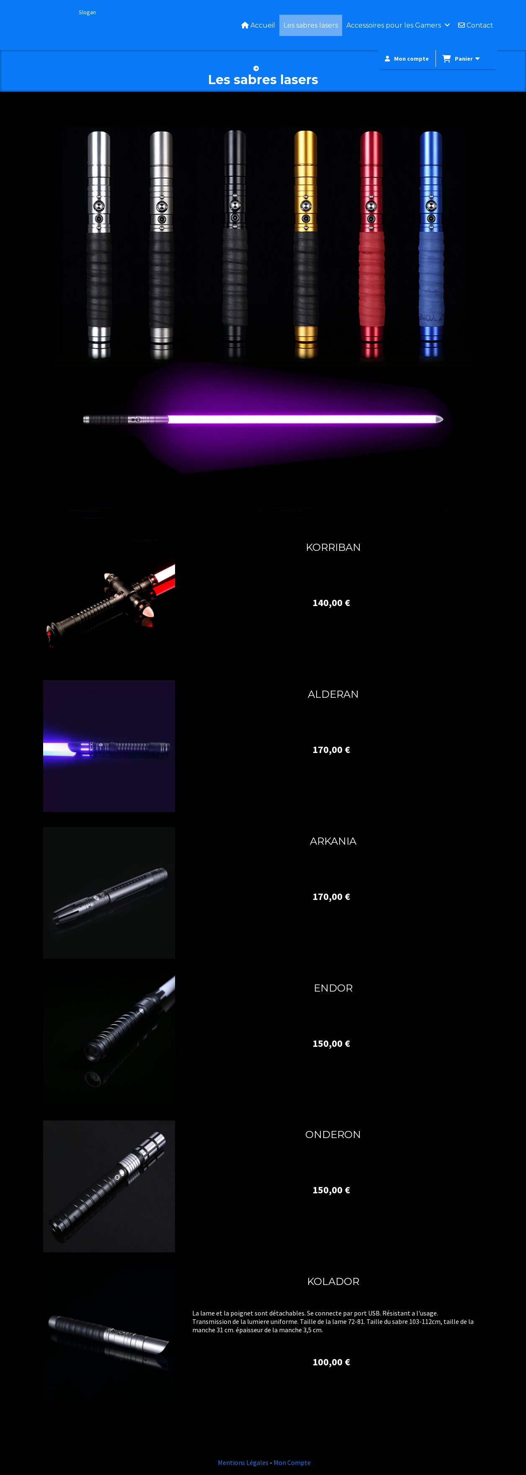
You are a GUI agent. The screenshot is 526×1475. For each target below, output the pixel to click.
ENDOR (333, 988)
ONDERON (333, 1134)
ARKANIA (333, 841)
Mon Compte (292, 1462)
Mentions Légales (243, 1462)
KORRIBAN (333, 547)
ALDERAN (333, 694)
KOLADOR (333, 1281)
